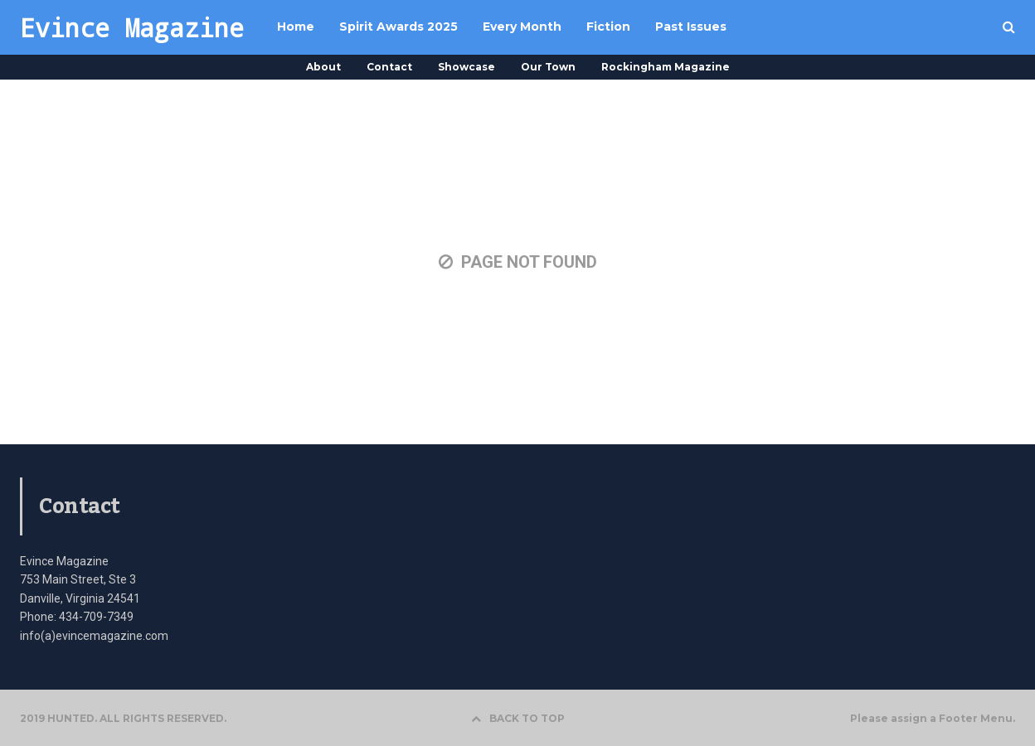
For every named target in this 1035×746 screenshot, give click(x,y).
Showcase (466, 67)
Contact (389, 67)
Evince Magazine (132, 27)
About (323, 67)
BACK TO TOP (518, 718)
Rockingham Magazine (665, 67)
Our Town (548, 67)
